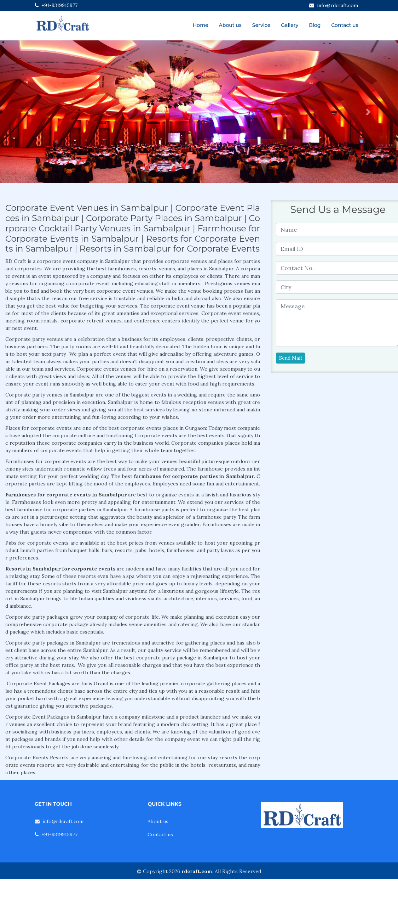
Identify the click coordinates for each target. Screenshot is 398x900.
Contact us (344, 25)
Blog (315, 25)
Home (200, 25)
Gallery (289, 25)
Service (261, 25)
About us (230, 25)
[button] (30, 111)
